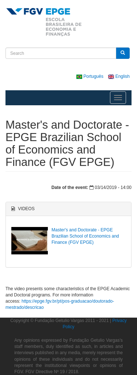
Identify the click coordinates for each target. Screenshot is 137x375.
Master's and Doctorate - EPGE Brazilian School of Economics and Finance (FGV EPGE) (85, 236)
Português (90, 76)
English (119, 76)
